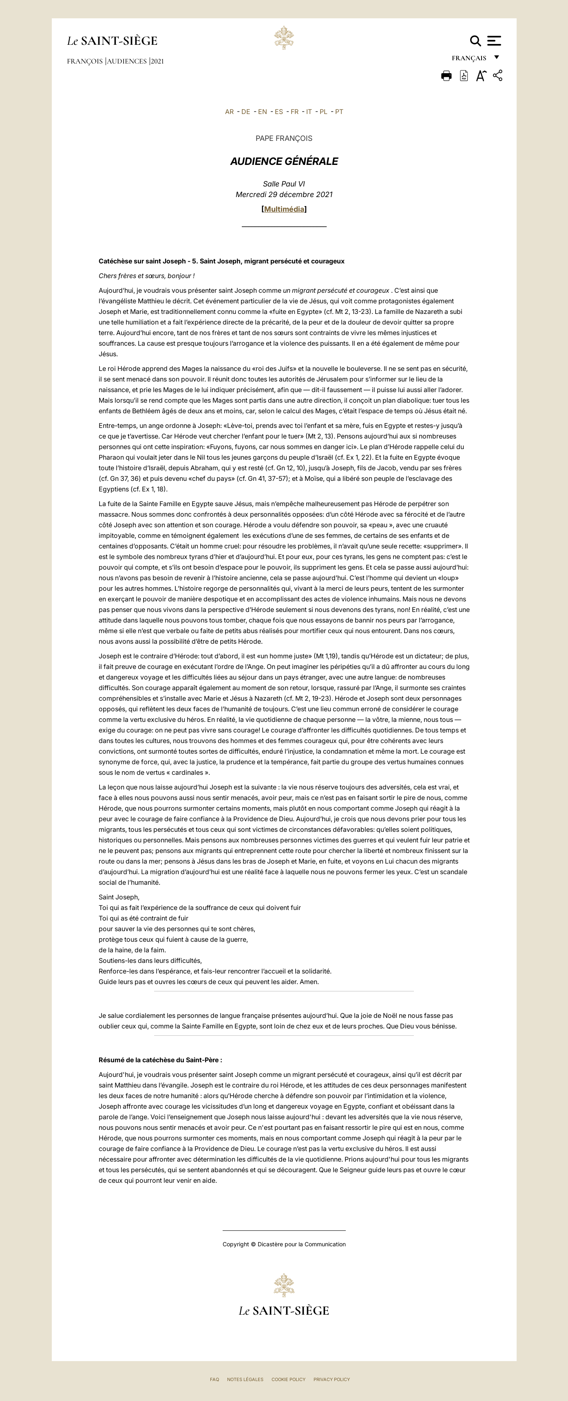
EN (262, 111)
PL (323, 111)
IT (309, 111)
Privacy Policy (332, 1379)
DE (245, 111)
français (470, 60)
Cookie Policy (288, 1379)
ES (279, 111)
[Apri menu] (493, 41)
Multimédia (284, 209)
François (85, 61)
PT (339, 111)
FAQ (214, 1379)
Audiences (127, 61)
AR (229, 111)
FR (294, 111)
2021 (157, 61)
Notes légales (245, 1379)
